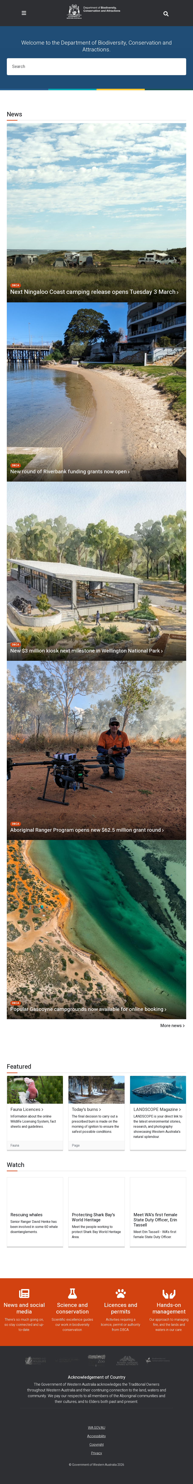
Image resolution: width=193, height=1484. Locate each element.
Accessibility (96, 1436)
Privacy (96, 1453)
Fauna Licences (25, 1109)
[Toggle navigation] (24, 13)
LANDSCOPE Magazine (155, 1109)
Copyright (96, 1444)
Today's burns (85, 1109)
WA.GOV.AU (96, 1427)
